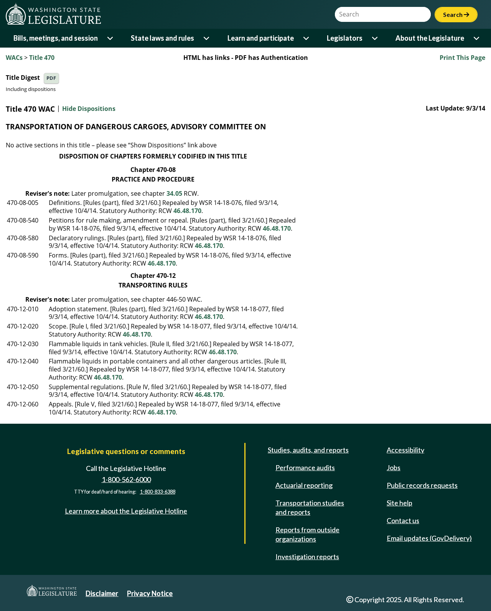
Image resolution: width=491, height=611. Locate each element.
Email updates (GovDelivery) (429, 538)
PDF (51, 78)
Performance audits (305, 467)
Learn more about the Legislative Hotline (126, 511)
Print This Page (462, 57)
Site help (399, 503)
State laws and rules (162, 38)
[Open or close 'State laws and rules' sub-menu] (207, 38)
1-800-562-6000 (126, 479)
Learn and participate (260, 38)
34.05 (174, 193)
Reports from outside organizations (307, 534)
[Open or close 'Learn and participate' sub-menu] (306, 38)
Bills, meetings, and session (55, 38)
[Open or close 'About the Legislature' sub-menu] (477, 38)
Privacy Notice (150, 593)
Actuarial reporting (304, 485)
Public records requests (422, 485)
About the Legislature (429, 38)
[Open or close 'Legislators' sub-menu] (375, 38)
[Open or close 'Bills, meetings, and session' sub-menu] (110, 38)
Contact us (403, 520)
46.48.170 (187, 210)
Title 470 (41, 57)
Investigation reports (307, 556)
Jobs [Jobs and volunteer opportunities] (393, 467)
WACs (14, 57)
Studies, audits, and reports (308, 450)
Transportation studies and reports (309, 507)
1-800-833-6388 (157, 492)
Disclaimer (102, 593)
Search (456, 14)
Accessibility (405, 450)
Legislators (344, 38)
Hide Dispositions (88, 109)
